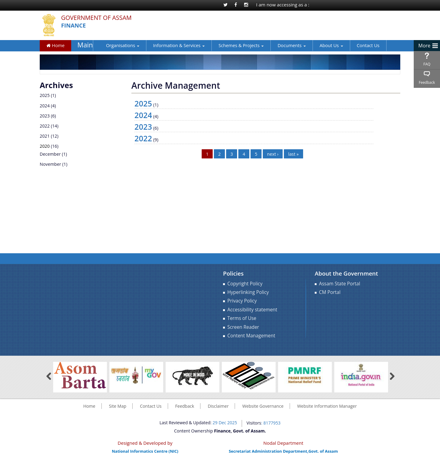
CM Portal (329, 292)
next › (272, 154)
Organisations (113, 45)
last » (293, 154)
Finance (74, 25)
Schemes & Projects (232, 45)
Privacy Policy (242, 301)
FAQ (426, 64)
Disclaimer (218, 406)
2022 (45, 126)
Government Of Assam (100, 18)
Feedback (427, 82)
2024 (45, 106)
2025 (45, 95)
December (50, 154)
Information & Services (170, 45)
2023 (45, 116)
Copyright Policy (244, 283)
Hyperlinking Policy (248, 292)
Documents (283, 45)
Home (55, 45)
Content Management (251, 335)
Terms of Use (241, 318)
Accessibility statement (252, 309)
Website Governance (263, 406)
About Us (322, 45)
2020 (45, 146)
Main (83, 45)
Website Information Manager (327, 406)
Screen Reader (243, 327)
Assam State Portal (339, 283)
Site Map (118, 406)
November (50, 164)
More (424, 45)
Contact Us (359, 45)
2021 (45, 136)
